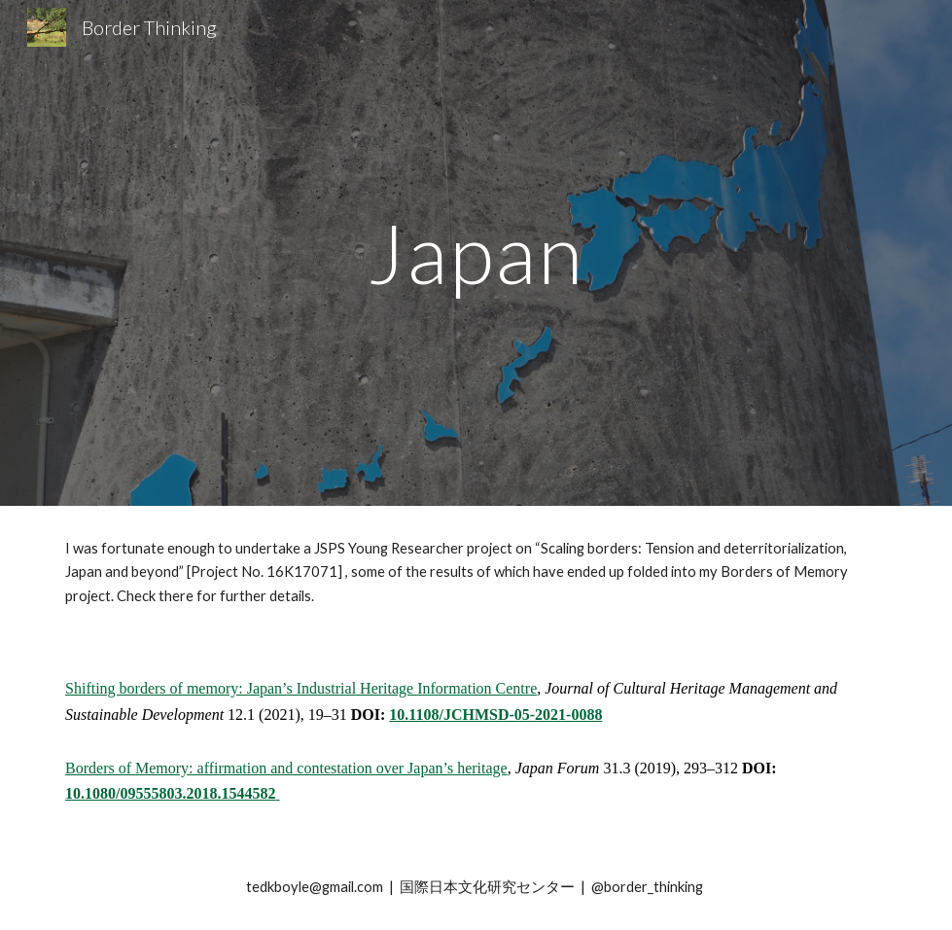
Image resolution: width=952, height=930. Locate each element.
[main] (476, 252)
